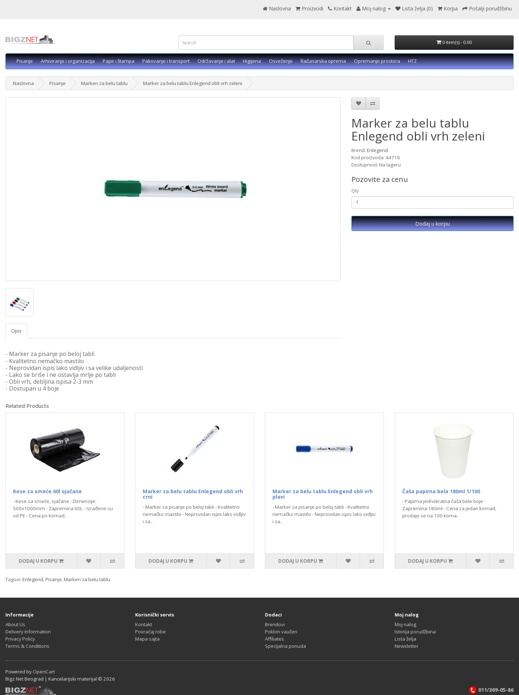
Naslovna (23, 83)
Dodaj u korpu (432, 223)
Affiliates (274, 639)
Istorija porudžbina (415, 631)
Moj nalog (405, 624)
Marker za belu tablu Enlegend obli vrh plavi (322, 494)
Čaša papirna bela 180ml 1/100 (441, 491)
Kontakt (143, 624)
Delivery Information (28, 631)
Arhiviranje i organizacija (68, 61)
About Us (15, 624)
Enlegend (377, 150)
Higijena (252, 61)
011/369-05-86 (491, 690)
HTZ (412, 61)
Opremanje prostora (377, 61)
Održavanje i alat (216, 61)
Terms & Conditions (27, 646)
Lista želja (405, 639)
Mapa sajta (147, 639)
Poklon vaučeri (281, 631)
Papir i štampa (118, 61)
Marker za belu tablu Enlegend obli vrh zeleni (192, 83)
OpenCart (44, 671)
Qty (355, 191)
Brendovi (275, 624)
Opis (16, 331)
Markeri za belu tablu (104, 83)
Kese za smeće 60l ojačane (47, 491)
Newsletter (406, 646)
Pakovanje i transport (166, 61)
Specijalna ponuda (285, 646)
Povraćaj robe (150, 631)
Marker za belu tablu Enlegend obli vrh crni (193, 494)
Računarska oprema (323, 61)
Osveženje (281, 61)
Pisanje (25, 61)
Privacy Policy (20, 639)
